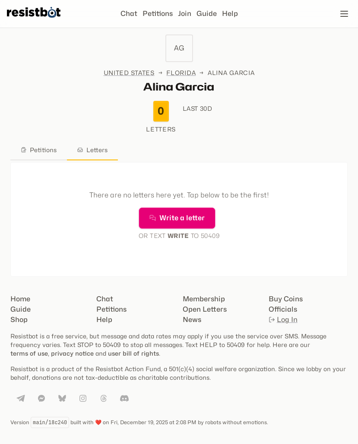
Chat (128, 13)
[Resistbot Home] (33, 20)
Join (184, 13)
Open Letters (205, 309)
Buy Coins (286, 299)
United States (129, 72)
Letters (92, 149)
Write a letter (177, 218)
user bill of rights (133, 353)
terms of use (29, 353)
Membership (204, 299)
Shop (19, 320)
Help (230, 13)
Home (20, 299)
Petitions (158, 13)
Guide (206, 13)
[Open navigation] (344, 14)
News (192, 320)
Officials (283, 309)
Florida (181, 72)
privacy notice (72, 353)
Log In (283, 320)
